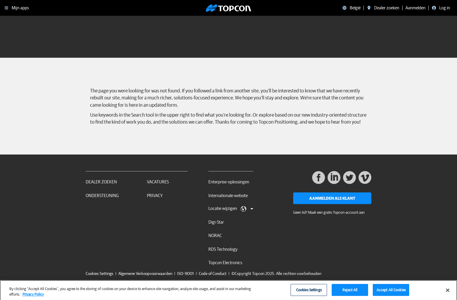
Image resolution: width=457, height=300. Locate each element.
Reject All (349, 292)
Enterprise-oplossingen (228, 181)
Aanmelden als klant (332, 198)
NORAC (215, 235)
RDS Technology (223, 249)
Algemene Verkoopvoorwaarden (145, 273)
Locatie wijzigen (230, 209)
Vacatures (158, 181)
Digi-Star (216, 222)
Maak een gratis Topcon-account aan (336, 212)
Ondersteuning (102, 195)
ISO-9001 (185, 273)
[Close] (447, 292)
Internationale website (228, 195)
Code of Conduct (212, 273)
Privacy (155, 195)
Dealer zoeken (101, 181)
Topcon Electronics (225, 262)
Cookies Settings (99, 273)
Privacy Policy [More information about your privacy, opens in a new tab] (33, 296)
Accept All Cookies (391, 292)
